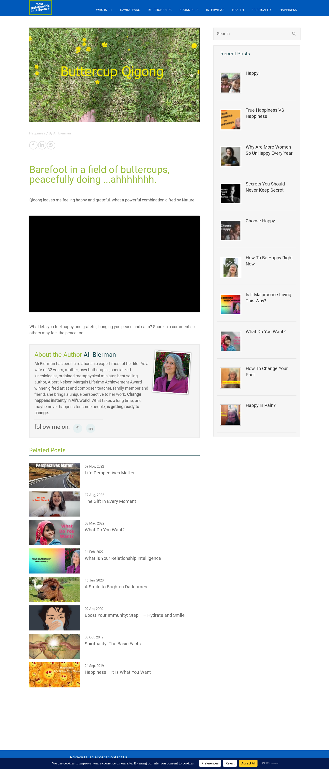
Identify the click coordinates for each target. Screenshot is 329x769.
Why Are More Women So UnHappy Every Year (269, 150)
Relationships (159, 10)
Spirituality (262, 10)
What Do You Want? (266, 331)
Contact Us (118, 757)
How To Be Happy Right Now (269, 261)
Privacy (76, 757)
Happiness (288, 10)
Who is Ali (104, 10)
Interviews (215, 10)
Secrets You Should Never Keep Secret (265, 187)
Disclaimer (95, 757)
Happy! (253, 73)
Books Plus (188, 10)
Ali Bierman (62, 133)
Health (238, 10)
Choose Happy (260, 221)
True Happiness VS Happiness (265, 113)
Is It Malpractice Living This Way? (268, 297)
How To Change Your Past (267, 371)
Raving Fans (130, 10)
